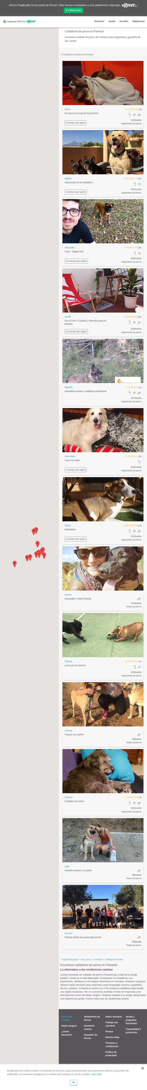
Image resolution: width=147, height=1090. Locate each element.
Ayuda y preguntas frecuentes (131, 1020)
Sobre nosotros (113, 1016)
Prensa (109, 1031)
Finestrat (98, 959)
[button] (15, 564)
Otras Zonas (86, 959)
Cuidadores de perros (114, 959)
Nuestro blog (112, 1037)
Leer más (96, 1074)
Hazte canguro (69, 1025)
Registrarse (138, 21)
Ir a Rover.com (73, 10)
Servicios (99, 21)
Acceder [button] (123, 21)
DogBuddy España (69, 959)
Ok (73, 1082)
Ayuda (111, 21)
